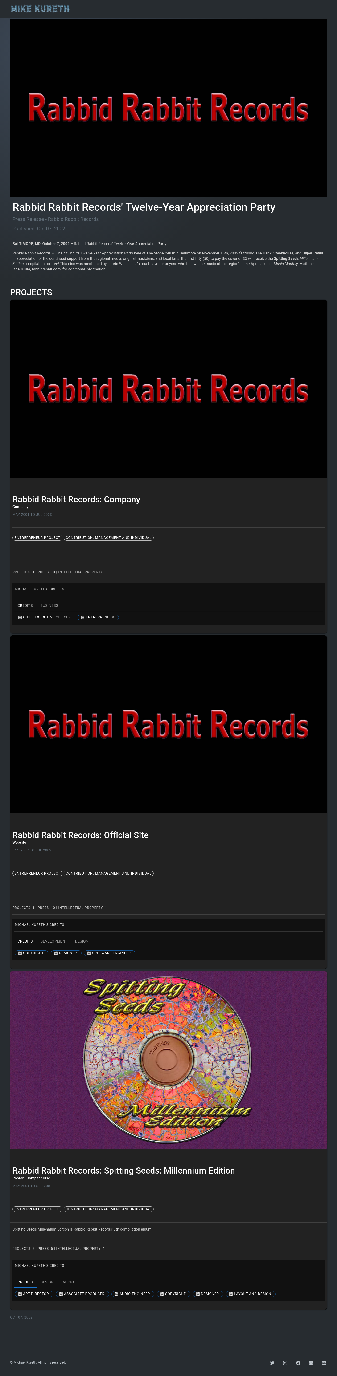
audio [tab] (68, 1282)
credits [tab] (25, 605)
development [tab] (54, 941)
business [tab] (49, 605)
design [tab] (81, 941)
